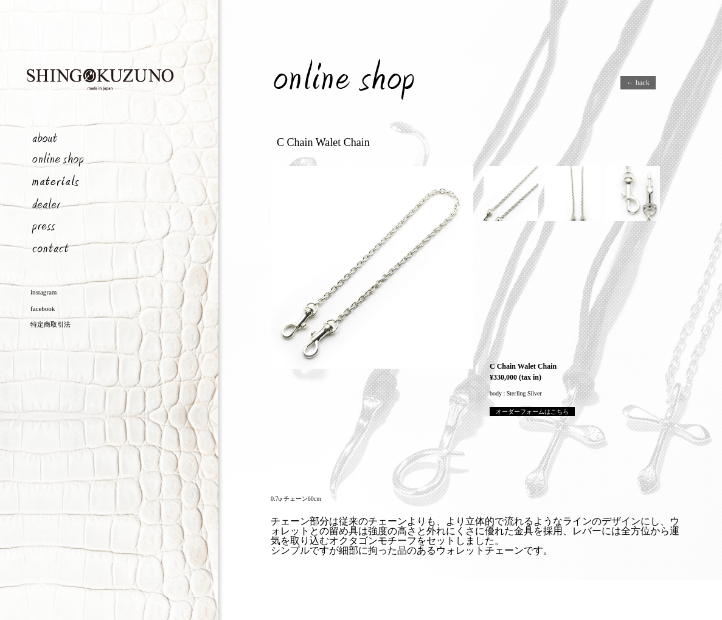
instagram (43, 292)
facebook (42, 308)
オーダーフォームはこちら (532, 411)
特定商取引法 (50, 324)
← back (638, 82)
